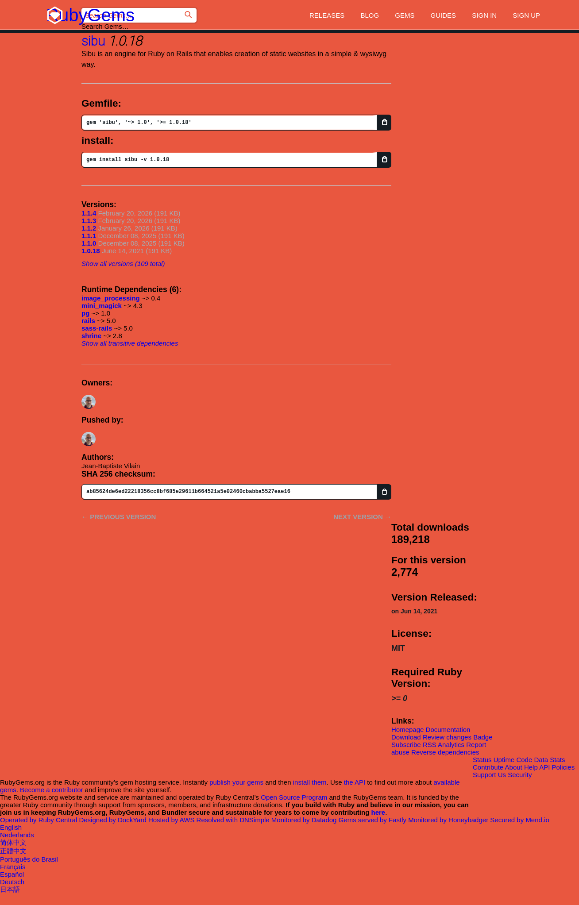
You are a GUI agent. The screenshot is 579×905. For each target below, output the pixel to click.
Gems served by (374, 820)
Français (13, 866)
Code (524, 759)
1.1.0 (88, 243)
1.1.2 (88, 228)
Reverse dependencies (445, 752)
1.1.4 (88, 213)
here (378, 812)
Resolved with (234, 820)
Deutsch (12, 882)
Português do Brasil (29, 859)
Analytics (451, 744)
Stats (557, 759)
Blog (369, 15)
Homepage (407, 729)
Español (12, 874)
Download (406, 737)
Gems (404, 15)
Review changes (447, 737)
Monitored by (305, 820)
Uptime (504, 759)
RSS (429, 744)
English (11, 827)
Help (531, 767)
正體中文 (13, 851)
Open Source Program (294, 797)
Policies (563, 767)
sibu (93, 41)
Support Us (489, 774)
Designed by (113, 820)
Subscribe (406, 744)
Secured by (519, 820)
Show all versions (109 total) (123, 263)
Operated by (39, 820)
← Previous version (118, 516)
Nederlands (17, 835)
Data (541, 759)
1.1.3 (88, 220)
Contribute (488, 767)
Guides (443, 15)
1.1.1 (88, 235)
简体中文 (13, 842)
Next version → (362, 516)
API (544, 767)
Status (482, 759)
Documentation (448, 729)
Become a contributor (51, 789)
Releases (326, 15)
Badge (482, 737)
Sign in (484, 15)
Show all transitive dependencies (129, 343)
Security (520, 774)
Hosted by (172, 820)
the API (354, 782)
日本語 (10, 889)
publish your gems (236, 782)
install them (310, 782)
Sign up (526, 15)
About (513, 767)
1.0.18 (90, 250)
